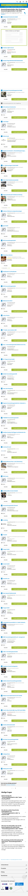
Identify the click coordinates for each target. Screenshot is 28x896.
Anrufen (6, 26)
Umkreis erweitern (10, 785)
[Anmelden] (20, 2)
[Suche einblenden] (17, 2)
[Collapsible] (25, 797)
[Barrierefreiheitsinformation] (23, 1)
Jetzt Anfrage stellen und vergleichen (14, 5)
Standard (3, 14)
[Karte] (24, 12)
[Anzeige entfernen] (27, 891)
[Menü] (26, 2)
